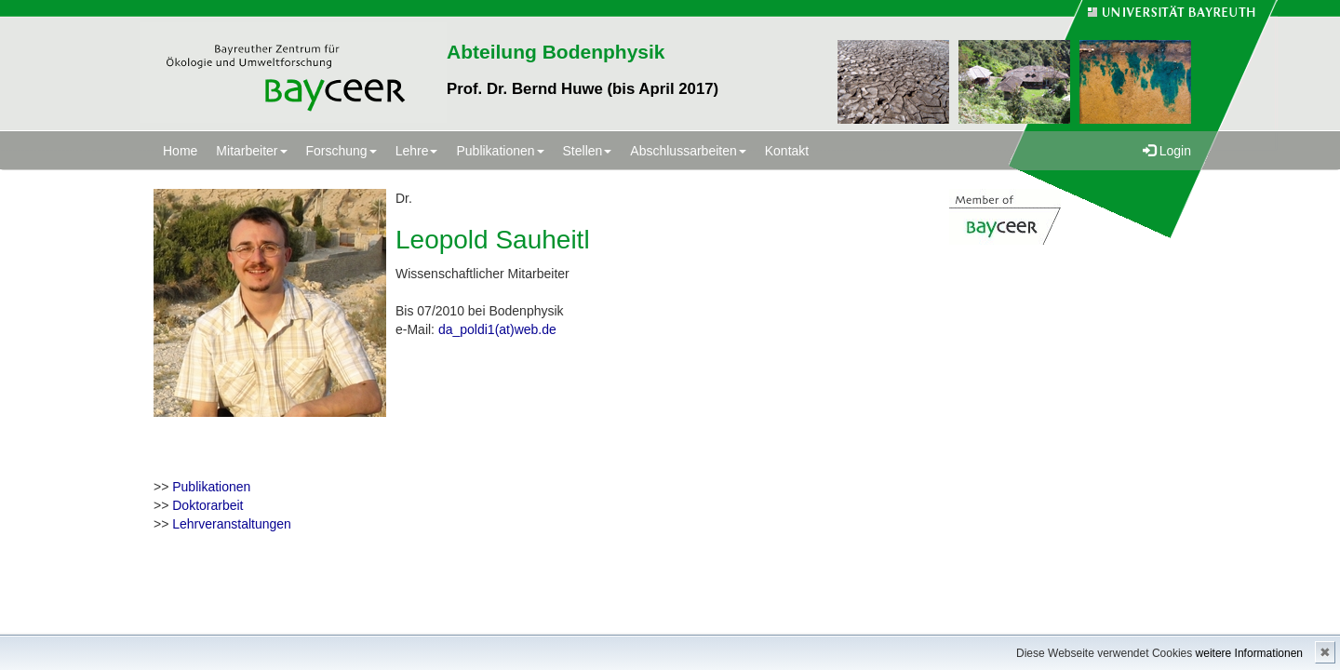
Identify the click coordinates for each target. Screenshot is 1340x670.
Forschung (341, 150)
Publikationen (499, 150)
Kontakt (787, 150)
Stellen (587, 150)
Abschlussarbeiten (687, 150)
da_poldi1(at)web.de (497, 329)
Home (180, 150)
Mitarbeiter (251, 150)
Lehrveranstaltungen (231, 523)
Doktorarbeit (207, 505)
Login (1167, 150)
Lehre (416, 150)
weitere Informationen (1249, 653)
